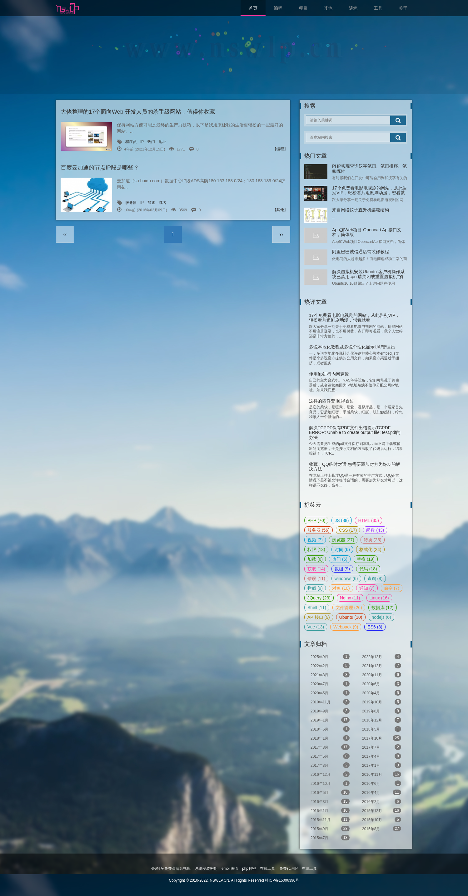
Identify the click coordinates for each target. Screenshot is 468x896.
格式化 (370, 549)
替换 (366, 559)
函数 (375, 530)
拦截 (315, 588)
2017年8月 (330, 747)
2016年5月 (330, 792)
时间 (342, 549)
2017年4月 (381, 756)
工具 (378, 8)
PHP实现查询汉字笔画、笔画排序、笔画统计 (369, 168)
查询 (375, 578)
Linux (379, 597)
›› (281, 234)
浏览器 (343, 539)
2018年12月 (381, 720)
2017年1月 (381, 765)
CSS (348, 530)
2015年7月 (330, 837)
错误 (316, 578)
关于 (403, 8)
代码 (368, 568)
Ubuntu (350, 617)
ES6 (374, 626)
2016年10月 (330, 783)
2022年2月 (330, 665)
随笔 (353, 8)
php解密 (249, 868)
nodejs (381, 617)
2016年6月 (381, 783)
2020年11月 (381, 674)
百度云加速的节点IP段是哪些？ (100, 168)
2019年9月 (330, 711)
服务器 (131, 202)
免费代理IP (288, 868)
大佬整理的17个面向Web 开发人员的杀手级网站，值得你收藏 (138, 112)
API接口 (318, 617)
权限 (316, 549)
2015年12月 (381, 810)
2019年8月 (381, 711)
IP (142, 142)
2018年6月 (330, 729)
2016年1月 (330, 810)
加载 (315, 559)
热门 (151, 142)
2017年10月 (381, 738)
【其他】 (280, 210)
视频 (315, 539)
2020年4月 (381, 693)
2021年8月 (330, 674)
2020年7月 (330, 684)
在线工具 (267, 868)
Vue (315, 626)
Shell (316, 607)
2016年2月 (381, 801)
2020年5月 (330, 693)
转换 (372, 539)
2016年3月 (330, 801)
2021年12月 (381, 665)
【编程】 (280, 149)
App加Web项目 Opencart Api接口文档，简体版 (366, 232)
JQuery (319, 597)
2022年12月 (381, 656)
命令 (391, 588)
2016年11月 (381, 774)
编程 (278, 8)
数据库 (382, 607)
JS (342, 520)
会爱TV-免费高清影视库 (171, 868)
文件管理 (349, 607)
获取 (316, 568)
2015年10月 (381, 819)
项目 (303, 8)
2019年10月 (381, 702)
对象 (341, 588)
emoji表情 (230, 868)
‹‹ (65, 234)
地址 (162, 142)
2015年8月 (381, 828)
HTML (368, 520)
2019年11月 (330, 702)
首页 (253, 8)
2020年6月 (381, 684)
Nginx (350, 597)
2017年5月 (330, 756)
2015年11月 (330, 819)
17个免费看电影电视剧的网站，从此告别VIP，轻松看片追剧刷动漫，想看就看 (369, 192)
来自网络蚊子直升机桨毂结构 (360, 209)
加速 (151, 202)
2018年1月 (330, 738)
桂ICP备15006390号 (282, 880)
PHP (316, 520)
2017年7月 (381, 747)
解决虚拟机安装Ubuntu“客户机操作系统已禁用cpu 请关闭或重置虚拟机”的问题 (368, 276)
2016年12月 (330, 774)
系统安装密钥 (206, 868)
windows (346, 578)
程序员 (131, 142)
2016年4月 (381, 792)
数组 (342, 568)
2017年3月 (330, 765)
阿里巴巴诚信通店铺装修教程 (360, 251)
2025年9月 (330, 656)
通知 (367, 588)
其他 (328, 8)
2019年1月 (330, 720)
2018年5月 (381, 729)
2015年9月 (330, 828)
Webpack (345, 626)
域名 (162, 202)
